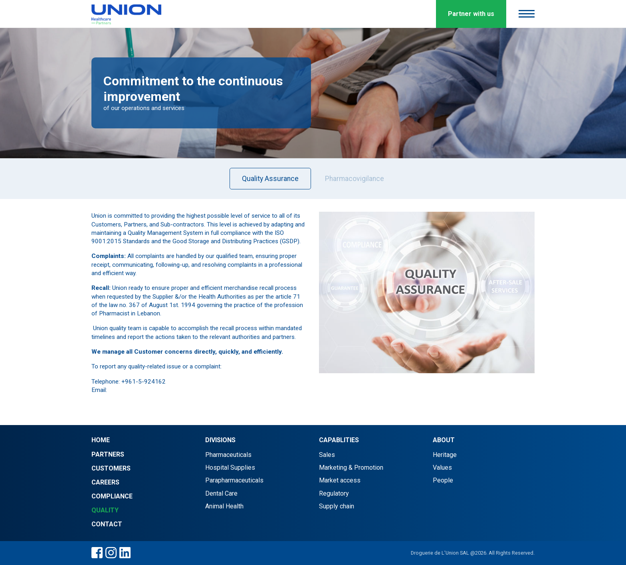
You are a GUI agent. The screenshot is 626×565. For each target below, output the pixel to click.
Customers (111, 468)
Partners (107, 454)
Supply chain (336, 506)
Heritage (445, 455)
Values (442, 467)
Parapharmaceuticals (234, 480)
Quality (105, 510)
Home (100, 440)
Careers (105, 482)
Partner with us (471, 14)
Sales (327, 455)
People (443, 480)
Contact (106, 524)
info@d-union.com (133, 390)
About (444, 440)
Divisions (220, 440)
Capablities (339, 440)
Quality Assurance (270, 179)
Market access (340, 480)
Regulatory (334, 493)
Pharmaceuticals (228, 455)
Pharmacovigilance (354, 179)
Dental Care (221, 493)
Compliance (112, 496)
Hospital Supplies (230, 467)
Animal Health (224, 506)
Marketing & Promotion (351, 467)
